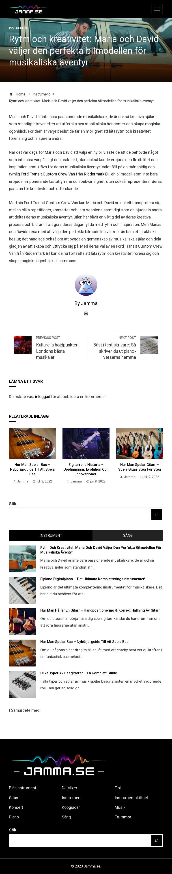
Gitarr (14, 797)
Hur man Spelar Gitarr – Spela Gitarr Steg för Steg (139, 467)
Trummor (123, 817)
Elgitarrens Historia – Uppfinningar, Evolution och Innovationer (86, 469)
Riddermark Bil (97, 174)
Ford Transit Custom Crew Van (48, 174)
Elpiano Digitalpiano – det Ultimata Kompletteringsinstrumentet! (92, 579)
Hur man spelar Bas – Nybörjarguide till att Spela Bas (32, 469)
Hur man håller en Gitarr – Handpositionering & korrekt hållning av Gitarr (100, 610)
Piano (14, 817)
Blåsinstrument (22, 787)
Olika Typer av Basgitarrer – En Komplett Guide (78, 673)
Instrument (19, 28)
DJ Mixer (69, 787)
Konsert (16, 807)
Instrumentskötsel (131, 797)
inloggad (42, 396)
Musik (120, 807)
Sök (12, 503)
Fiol (118, 787)
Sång (66, 817)
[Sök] (156, 514)
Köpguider (71, 807)
